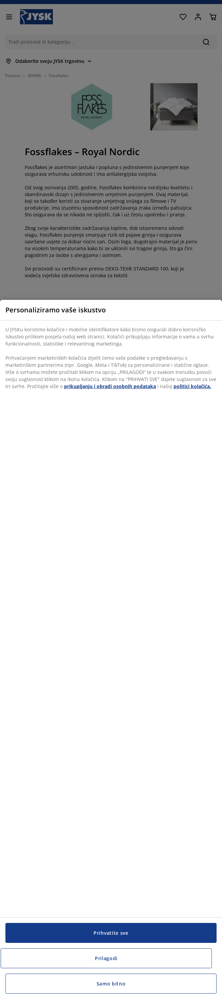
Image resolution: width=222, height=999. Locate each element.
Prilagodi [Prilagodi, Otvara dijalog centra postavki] (106, 958)
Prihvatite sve (111, 933)
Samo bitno (111, 983)
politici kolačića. (192, 386)
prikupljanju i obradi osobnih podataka (110, 386)
